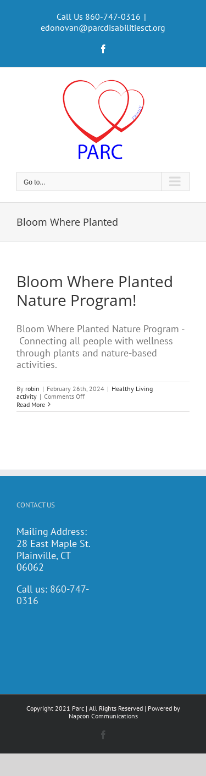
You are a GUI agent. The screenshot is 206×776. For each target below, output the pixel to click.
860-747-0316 (52, 595)
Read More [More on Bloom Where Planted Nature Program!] (30, 404)
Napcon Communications (103, 716)
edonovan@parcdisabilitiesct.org (103, 27)
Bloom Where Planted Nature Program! (94, 290)
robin (32, 388)
